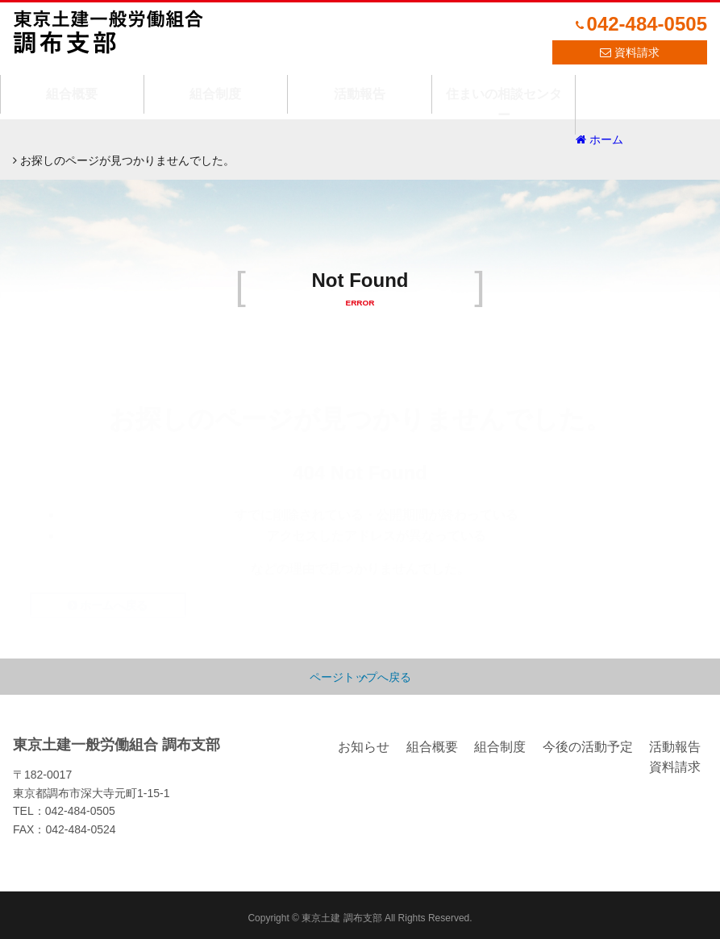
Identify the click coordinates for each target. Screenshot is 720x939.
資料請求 (637, 52)
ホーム (43, 139)
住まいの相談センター (503, 83)
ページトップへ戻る (360, 671)
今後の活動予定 (588, 740)
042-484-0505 (647, 24)
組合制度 (215, 83)
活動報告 (359, 83)
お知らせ (363, 740)
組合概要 (71, 83)
